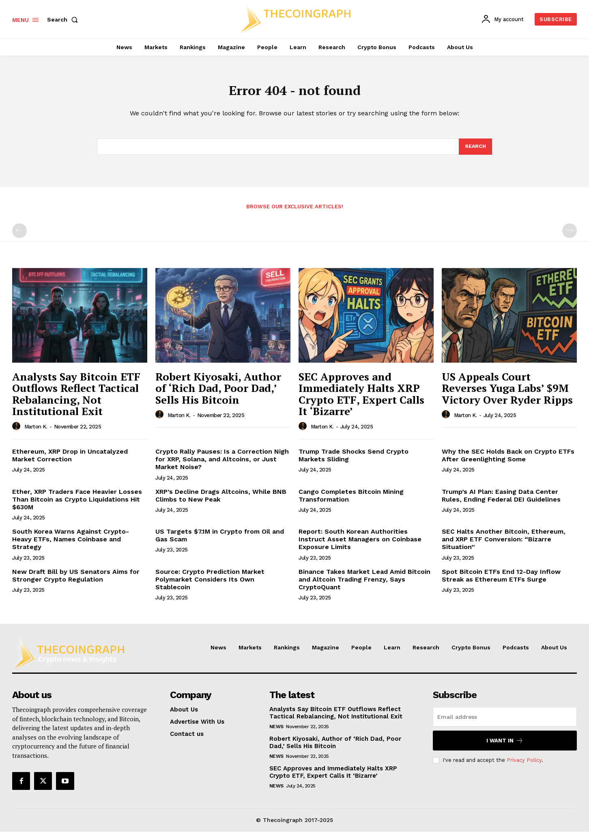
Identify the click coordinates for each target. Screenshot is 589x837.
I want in (504, 746)
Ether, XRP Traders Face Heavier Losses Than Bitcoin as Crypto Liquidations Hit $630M (77, 504)
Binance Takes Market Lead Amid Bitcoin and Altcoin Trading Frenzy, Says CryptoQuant (364, 584)
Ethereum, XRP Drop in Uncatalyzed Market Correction (70, 460)
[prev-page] (19, 236)
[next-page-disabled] (569, 236)
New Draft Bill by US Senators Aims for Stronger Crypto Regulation (76, 580)
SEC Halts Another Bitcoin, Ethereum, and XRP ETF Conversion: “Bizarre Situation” (503, 544)
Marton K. (35, 432)
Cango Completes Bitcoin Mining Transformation (351, 500)
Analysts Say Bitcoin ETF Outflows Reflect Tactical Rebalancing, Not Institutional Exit (76, 399)
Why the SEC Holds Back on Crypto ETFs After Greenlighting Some (508, 460)
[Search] (475, 151)
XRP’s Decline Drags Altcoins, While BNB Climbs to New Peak (220, 500)
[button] (64, 19)
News (276, 732)
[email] (505, 722)
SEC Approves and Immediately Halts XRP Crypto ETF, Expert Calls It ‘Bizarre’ (361, 399)
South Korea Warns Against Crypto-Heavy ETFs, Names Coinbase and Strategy (70, 544)
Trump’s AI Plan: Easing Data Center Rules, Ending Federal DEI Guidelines (501, 500)
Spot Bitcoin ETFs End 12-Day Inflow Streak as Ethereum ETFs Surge (501, 580)
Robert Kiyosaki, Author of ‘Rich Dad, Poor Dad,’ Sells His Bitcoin (218, 393)
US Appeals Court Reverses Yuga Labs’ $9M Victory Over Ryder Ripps (507, 393)
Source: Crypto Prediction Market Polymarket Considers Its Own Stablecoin (209, 584)
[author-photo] (17, 431)
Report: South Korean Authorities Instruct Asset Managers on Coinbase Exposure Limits (360, 544)
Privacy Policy (524, 765)
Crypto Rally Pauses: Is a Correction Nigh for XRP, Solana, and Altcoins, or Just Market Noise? (222, 464)
